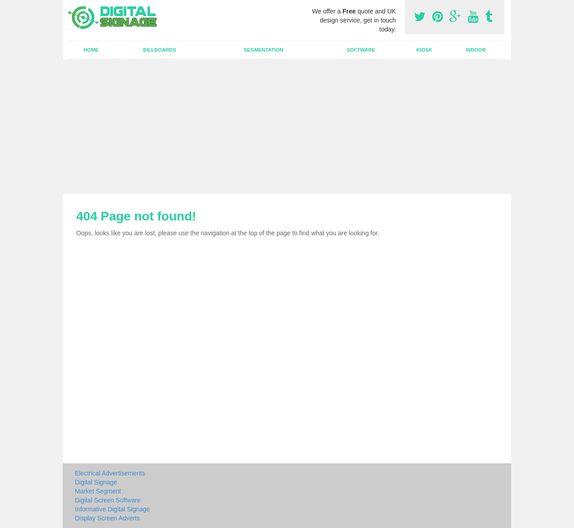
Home (91, 50)
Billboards (159, 50)
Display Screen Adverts (107, 518)
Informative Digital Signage (112, 509)
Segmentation (263, 50)
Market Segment (98, 491)
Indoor (476, 50)
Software (361, 50)
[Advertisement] (287, 126)
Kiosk (424, 50)
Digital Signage (96, 482)
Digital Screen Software (107, 500)
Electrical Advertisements (110, 473)
